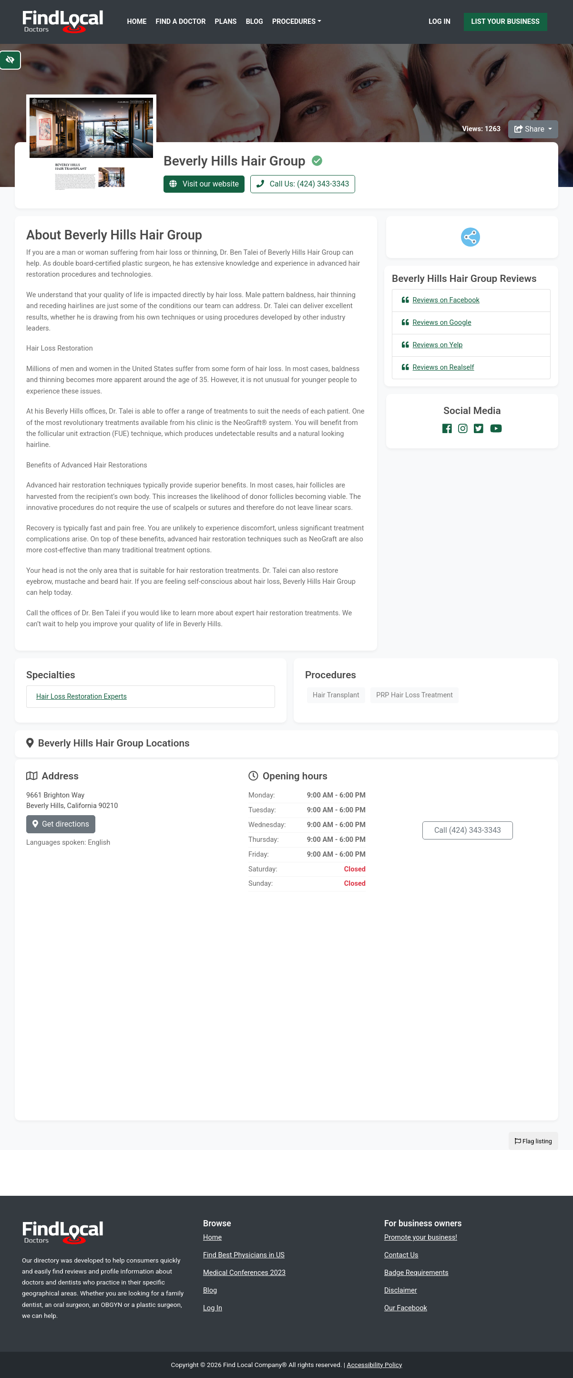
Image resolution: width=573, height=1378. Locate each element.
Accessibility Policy (374, 1364)
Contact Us (401, 1255)
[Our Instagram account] (463, 429)
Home (137, 22)
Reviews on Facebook (441, 300)
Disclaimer (400, 1290)
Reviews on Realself (438, 367)
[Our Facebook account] (447, 429)
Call (467, 830)
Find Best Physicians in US (244, 1255)
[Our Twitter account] (478, 429)
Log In (439, 21)
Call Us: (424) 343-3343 (302, 183)
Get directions (60, 824)
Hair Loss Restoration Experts (81, 697)
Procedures (294, 22)
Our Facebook (405, 1308)
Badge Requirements (416, 1272)
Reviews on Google (436, 322)
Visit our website (204, 183)
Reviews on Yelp (432, 345)
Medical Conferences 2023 (244, 1272)
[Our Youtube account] (496, 429)
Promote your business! (420, 1237)
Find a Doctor (181, 22)
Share (530, 129)
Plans (226, 22)
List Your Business (505, 21)
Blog (254, 22)
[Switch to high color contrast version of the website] (10, 60)
